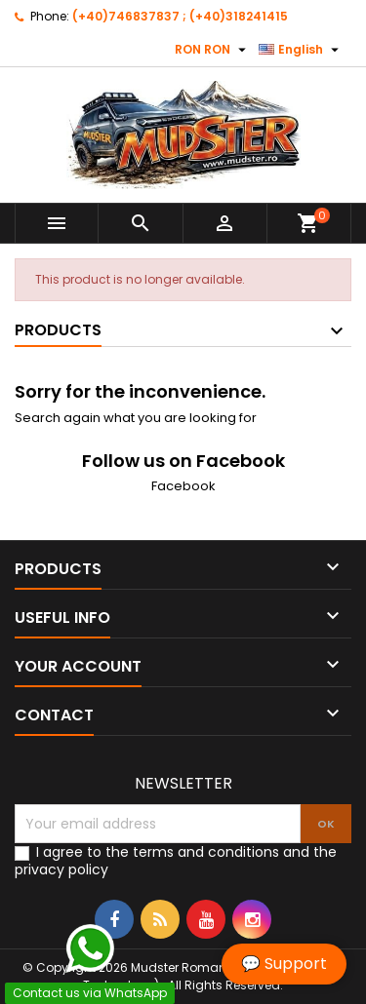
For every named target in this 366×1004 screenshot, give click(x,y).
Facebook (183, 486)
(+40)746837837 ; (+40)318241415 (180, 16)
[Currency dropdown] (213, 49)
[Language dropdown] (301, 49)
